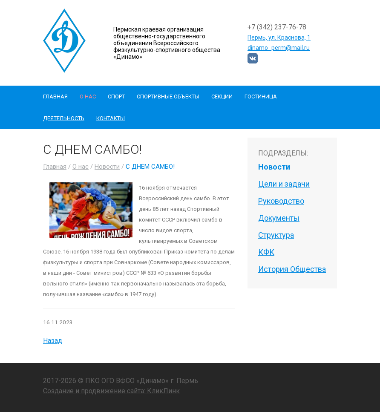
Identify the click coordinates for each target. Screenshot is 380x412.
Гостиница (261, 96)
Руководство (281, 200)
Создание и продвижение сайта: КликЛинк (111, 391)
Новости (107, 166)
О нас (88, 96)
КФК (266, 252)
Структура (276, 234)
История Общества (292, 269)
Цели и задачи (284, 183)
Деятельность (63, 118)
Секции (222, 96)
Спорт (116, 96)
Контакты (110, 118)
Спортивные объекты (168, 96)
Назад (52, 341)
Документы (278, 217)
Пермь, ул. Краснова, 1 (279, 37)
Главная (55, 96)
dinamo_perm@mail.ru (279, 47)
